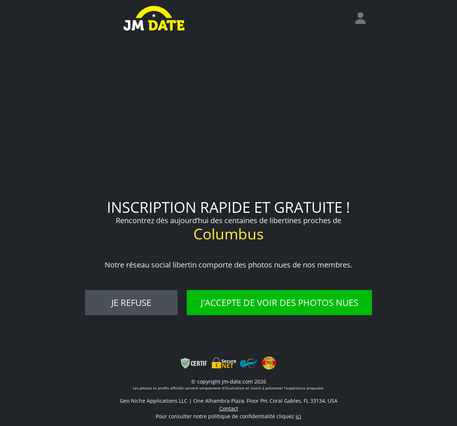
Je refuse (131, 302)
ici (298, 416)
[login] (363, 18)
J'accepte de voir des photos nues (279, 302)
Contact (228, 408)
